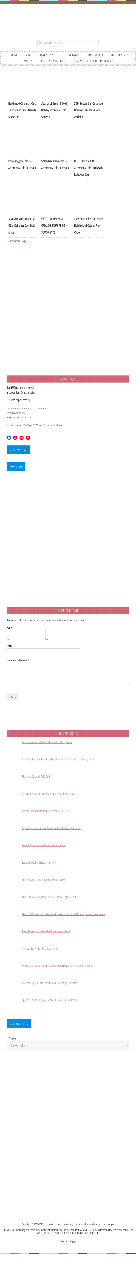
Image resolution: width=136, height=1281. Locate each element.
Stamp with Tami (50, 1251)
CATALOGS (61, 67)
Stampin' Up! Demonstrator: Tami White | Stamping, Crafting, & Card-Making (68, 23)
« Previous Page (18, 254)
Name (10, 644)
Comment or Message (18, 676)
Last (46, 655)
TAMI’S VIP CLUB (111, 60)
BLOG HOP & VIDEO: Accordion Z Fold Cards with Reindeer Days (88, 180)
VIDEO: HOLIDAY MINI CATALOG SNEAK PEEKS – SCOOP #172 (54, 238)
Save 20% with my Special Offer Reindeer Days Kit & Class (21, 238)
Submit (13, 713)
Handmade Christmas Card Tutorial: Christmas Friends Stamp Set (22, 123)
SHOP (35, 60)
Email (10, 662)
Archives (12, 1063)
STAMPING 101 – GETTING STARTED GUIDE (68, 73)
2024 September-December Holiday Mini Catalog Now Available (89, 123)
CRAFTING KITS (86, 60)
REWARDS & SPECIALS (58, 60)
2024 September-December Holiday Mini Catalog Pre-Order (89, 238)
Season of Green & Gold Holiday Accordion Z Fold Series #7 (54, 123)
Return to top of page (68, 1268)
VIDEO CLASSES (39, 67)
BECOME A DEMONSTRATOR (91, 67)
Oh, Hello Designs (108, 1251)
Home (19, 60)
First (8, 655)
